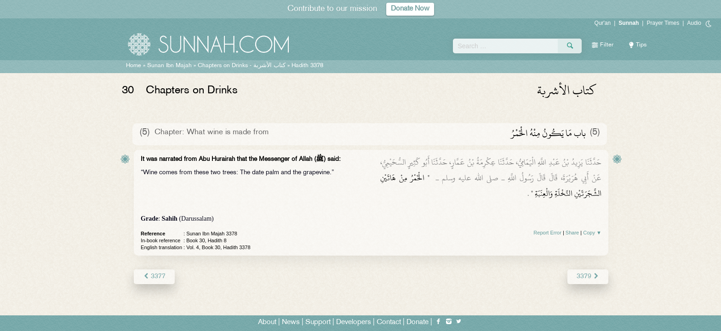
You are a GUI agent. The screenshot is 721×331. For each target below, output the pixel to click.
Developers (353, 322)
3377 (154, 277)
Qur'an (603, 23)
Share (572, 232)
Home (133, 65)
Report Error (547, 232)
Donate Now (410, 9)
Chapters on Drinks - (242, 65)
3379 (588, 277)
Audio (694, 23)
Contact (389, 322)
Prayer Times (663, 23)
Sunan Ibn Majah (169, 65)
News (291, 322)
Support (318, 322)
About (267, 322)
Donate (417, 322)
